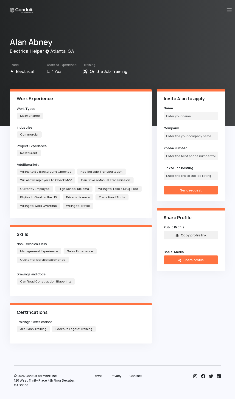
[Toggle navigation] (229, 10)
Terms (98, 376)
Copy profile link (191, 235)
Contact (135, 376)
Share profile (191, 260)
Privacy (116, 376)
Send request (191, 190)
